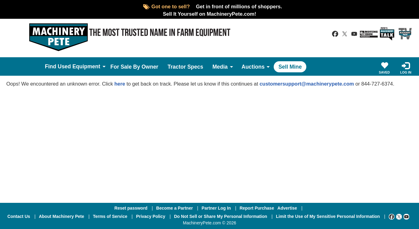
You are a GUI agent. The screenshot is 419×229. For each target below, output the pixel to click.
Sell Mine (290, 67)
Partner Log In (216, 208)
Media (220, 67)
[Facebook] (392, 216)
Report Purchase (257, 208)
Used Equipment (79, 66)
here (119, 83)
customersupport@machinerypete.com (307, 83)
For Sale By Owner (135, 67)
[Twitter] (399, 216)
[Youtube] (406, 216)
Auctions (253, 67)
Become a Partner (174, 208)
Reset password (131, 208)
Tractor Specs (185, 67)
